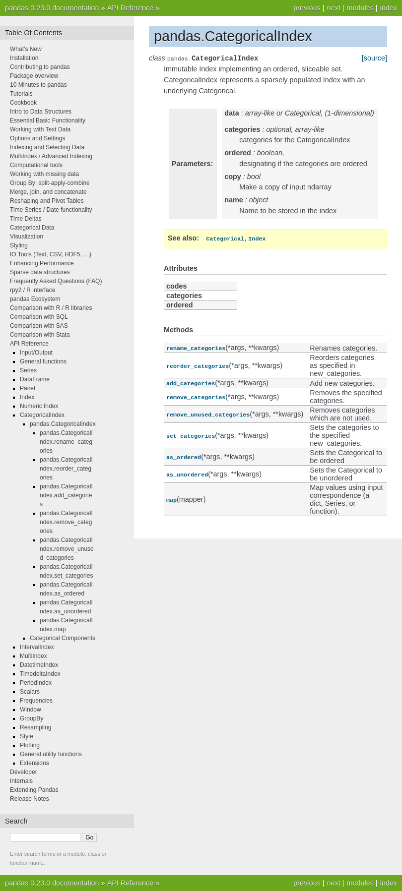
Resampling (35, 727)
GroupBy (31, 718)
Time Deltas (26, 218)
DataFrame (35, 379)
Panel (27, 388)
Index (27, 397)
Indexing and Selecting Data (47, 147)
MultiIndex (33, 656)
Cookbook (23, 102)
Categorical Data (32, 227)
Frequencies (36, 700)
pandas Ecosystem (35, 299)
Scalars (30, 691)
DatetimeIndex (39, 664)
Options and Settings (37, 138)
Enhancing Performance (42, 263)
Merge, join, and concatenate (48, 191)
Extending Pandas (34, 789)
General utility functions (51, 754)
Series (28, 370)
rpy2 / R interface (32, 290)
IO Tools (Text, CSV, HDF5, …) (50, 254)
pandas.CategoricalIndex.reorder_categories (66, 468)
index (388, 8)
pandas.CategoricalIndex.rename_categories (66, 441)
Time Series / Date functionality (51, 209)
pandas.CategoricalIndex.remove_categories (66, 522)
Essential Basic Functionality (47, 120)
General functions (43, 361)
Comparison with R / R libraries (51, 307)
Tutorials (21, 93)
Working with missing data (44, 174)
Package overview (34, 75)
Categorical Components (62, 638)
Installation (24, 58)
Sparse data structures (40, 272)
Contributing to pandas (40, 66)
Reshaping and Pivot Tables (47, 200)
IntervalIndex (37, 647)
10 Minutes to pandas (38, 84)
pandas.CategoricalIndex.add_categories (66, 495)
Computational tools (36, 165)
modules (359, 8)
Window (30, 709)
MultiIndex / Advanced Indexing (51, 156)
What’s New (26, 49)
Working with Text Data (40, 129)
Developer (23, 772)
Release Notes (29, 798)
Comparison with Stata (40, 334)
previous (306, 8)
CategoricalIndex (42, 415)
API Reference (130, 8)
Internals (21, 780)
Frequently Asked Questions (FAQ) (56, 281)
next (333, 8)
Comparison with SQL (39, 316)
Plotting (30, 745)
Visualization (26, 236)
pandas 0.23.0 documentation (52, 8)
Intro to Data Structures (40, 111)
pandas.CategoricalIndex (63, 423)
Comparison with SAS (39, 325)
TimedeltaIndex (40, 673)
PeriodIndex (36, 682)
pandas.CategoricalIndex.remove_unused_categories (67, 548)
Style (26, 736)
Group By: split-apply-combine (50, 182)
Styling (19, 245)
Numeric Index (39, 406)
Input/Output (36, 352)
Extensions (34, 763)
